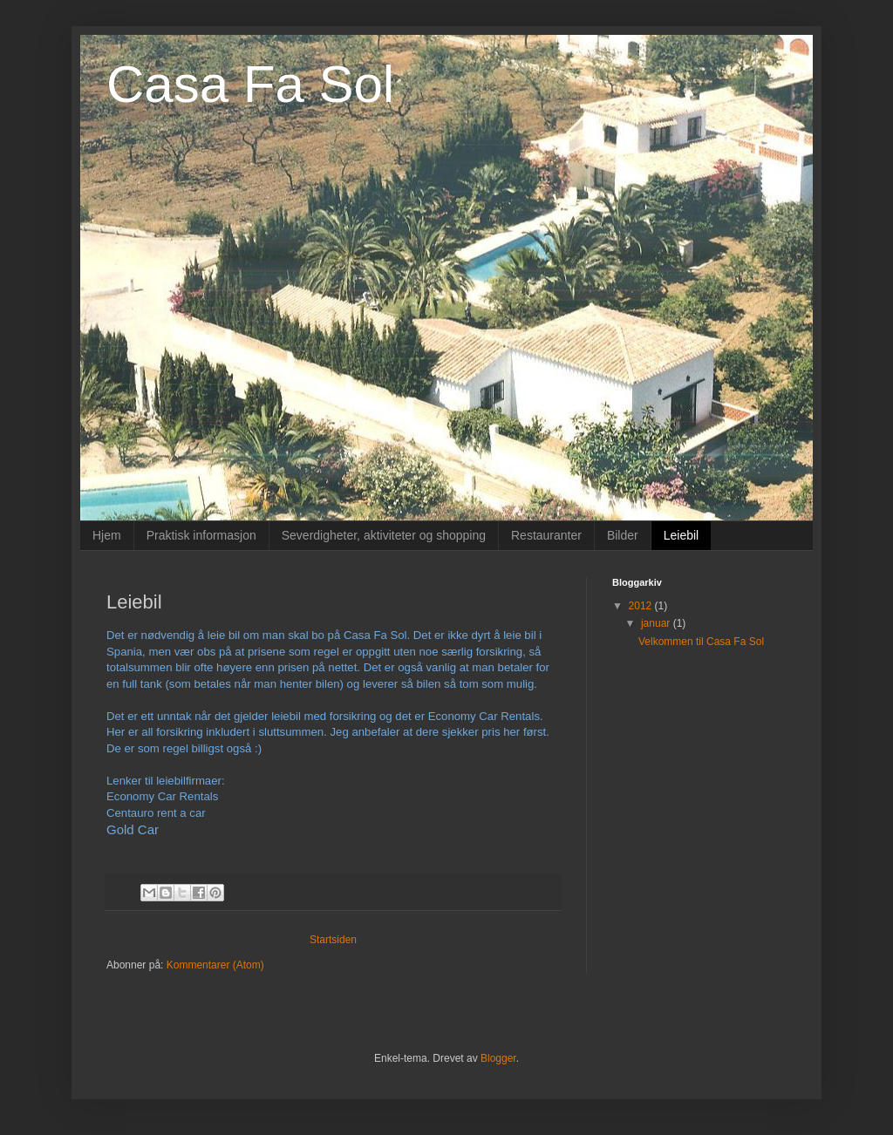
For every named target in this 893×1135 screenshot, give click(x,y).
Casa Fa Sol (250, 84)
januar (657, 623)
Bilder (622, 535)
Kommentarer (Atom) (215, 965)
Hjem (106, 535)
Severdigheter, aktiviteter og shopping (384, 535)
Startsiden (333, 940)
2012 (642, 606)
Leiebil (681, 535)
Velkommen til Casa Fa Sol (701, 641)
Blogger (498, 1058)
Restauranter (546, 535)
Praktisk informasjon (201, 535)
